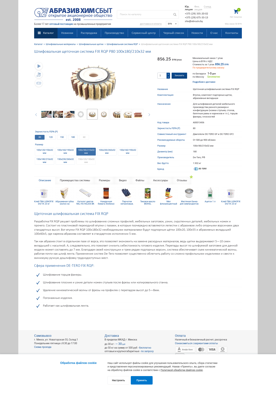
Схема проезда (42, 347)
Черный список (173, 33)
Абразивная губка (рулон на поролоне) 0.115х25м (64, 202)
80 (40, 137)
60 (84, 137)
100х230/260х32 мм (107, 151)
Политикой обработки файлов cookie (182, 370)
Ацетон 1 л (210, 201)
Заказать (179, 75)
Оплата (180, 335)
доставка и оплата (151, 23)
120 (51, 137)
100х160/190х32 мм (65, 151)
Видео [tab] (123, 180)
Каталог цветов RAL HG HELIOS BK (85, 202)
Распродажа (89, 33)
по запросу (147, 351)
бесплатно (145, 347)
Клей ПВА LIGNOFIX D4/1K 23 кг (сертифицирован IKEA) (44, 202)
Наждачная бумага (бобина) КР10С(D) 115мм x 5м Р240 (106, 202)
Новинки (67, 33)
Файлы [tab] (140, 180)
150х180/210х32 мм (44, 160)
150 (62, 137)
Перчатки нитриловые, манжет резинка (127, 202)
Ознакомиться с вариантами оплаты (196, 343)
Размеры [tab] (104, 180)
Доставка (112, 335)
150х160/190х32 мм (128, 151)
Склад (207, 6)
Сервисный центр (144, 33)
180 (73, 137)
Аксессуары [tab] (160, 180)
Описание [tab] (45, 180)
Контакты (231, 33)
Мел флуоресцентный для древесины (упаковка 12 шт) (168, 202)
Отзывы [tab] (182, 180)
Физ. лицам (197, 8)
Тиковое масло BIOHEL (147, 202)
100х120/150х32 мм (44, 151)
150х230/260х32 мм (65, 160)
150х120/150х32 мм (86, 160)
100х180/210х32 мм (86, 151)
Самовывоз (42, 335)
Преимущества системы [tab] (75, 180)
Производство (114, 33)
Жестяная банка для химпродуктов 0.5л (189, 202)
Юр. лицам (188, 8)
